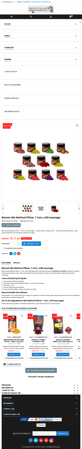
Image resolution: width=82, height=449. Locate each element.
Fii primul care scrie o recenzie (41, 370)
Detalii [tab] (16, 262)
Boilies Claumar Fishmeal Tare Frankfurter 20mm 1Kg (38, 341)
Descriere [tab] (6, 262)
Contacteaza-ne (7, 2)
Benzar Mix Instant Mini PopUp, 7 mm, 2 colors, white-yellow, (14, 341)
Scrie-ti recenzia (11, 225)
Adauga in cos (31, 243)
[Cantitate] (13, 243)
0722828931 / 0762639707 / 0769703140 (36, 2)
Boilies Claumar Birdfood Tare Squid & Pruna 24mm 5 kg (63, 341)
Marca (22, 221)
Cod (3, 221)
